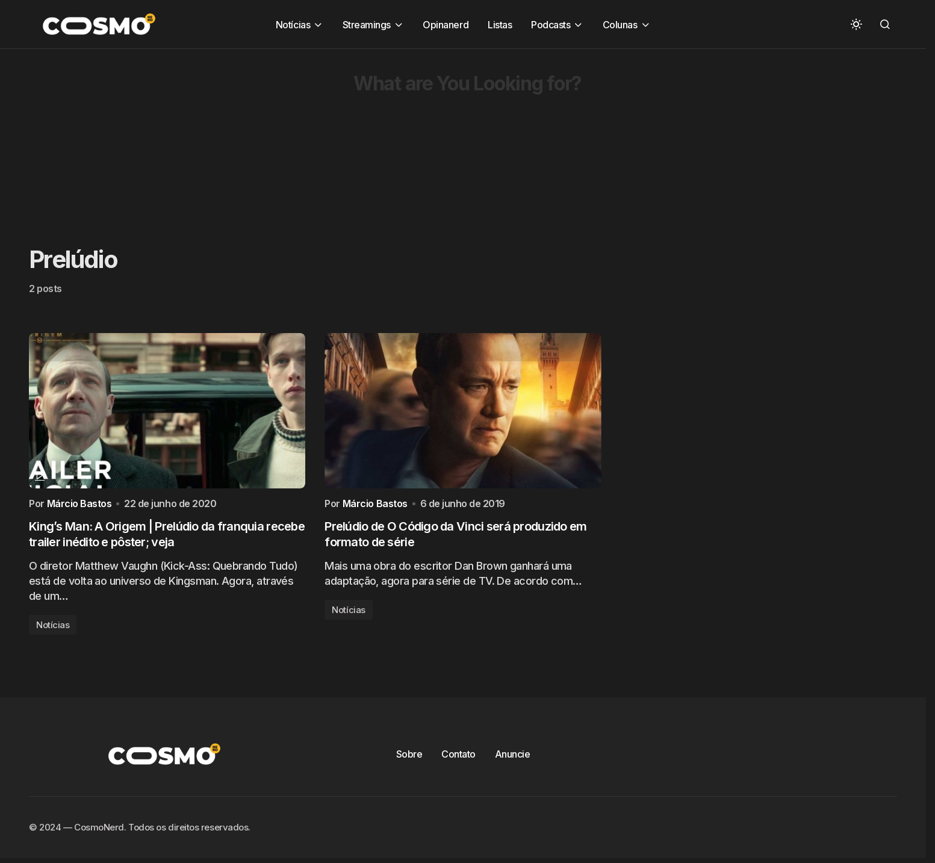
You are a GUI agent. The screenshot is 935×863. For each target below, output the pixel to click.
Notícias (52, 628)
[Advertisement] (361, 133)
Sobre (409, 757)
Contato (458, 757)
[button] (856, 24)
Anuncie (512, 757)
